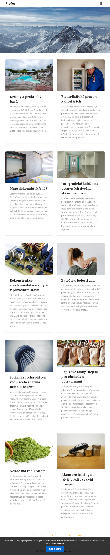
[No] (106, 546)
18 (69, 535)
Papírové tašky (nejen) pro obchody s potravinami (79, 376)
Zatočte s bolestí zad (78, 280)
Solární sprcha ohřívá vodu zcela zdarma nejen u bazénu (28, 382)
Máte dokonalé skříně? (28, 188)
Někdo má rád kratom (28, 471)
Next (79, 535)
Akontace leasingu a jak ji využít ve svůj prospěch (78, 479)
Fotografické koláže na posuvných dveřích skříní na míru (79, 188)
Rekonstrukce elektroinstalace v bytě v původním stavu (29, 285)
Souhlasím (55, 549)
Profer (10, 3)
